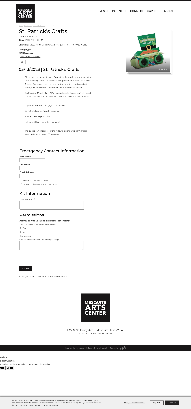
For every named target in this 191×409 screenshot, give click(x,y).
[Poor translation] (9, 368)
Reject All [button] (156, 403)
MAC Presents (28, 26)
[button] (148, 50)
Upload (164, 69)
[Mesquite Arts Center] (26, 14)
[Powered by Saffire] (123, 348)
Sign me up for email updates (35, 180)
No (24, 232)
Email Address (26, 172)
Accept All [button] (172, 403)
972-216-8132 (84, 333)
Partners (119, 11)
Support (153, 11)
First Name (25, 156)
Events (103, 11)
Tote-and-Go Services (39, 26)
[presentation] (39, 259)
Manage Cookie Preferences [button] (134, 403)
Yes (24, 228)
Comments (25, 236)
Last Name (24, 164)
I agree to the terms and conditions (40, 184)
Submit (25, 268)
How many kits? (27, 199)
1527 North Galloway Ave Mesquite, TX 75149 (52, 45)
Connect (136, 11)
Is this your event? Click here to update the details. (43, 276)
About (168, 11)
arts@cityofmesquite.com (101, 333)
